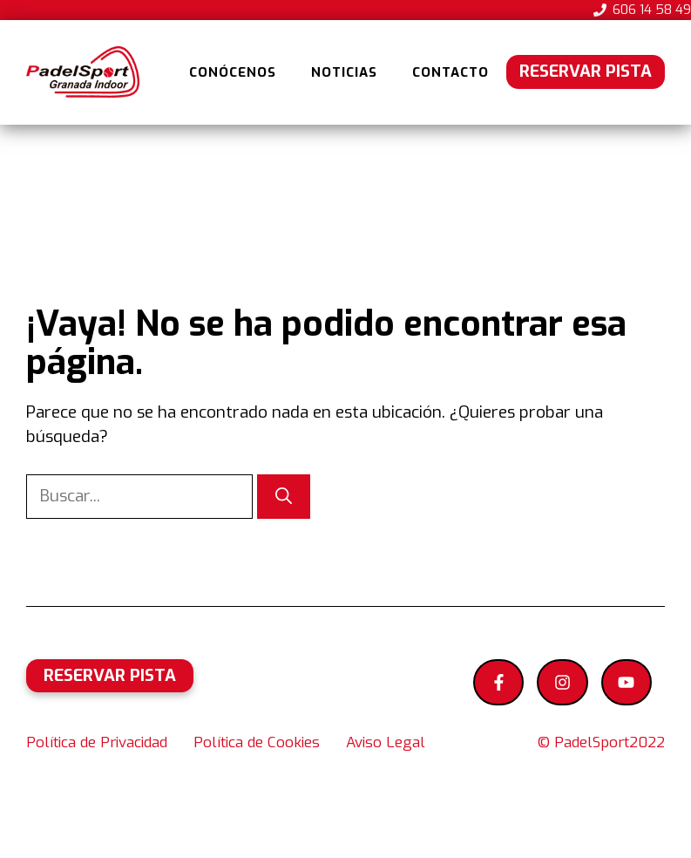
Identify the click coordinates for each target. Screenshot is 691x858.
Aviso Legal (385, 742)
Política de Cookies (256, 742)
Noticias (344, 72)
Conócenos (232, 72)
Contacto (450, 72)
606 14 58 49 (652, 9)
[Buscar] (283, 496)
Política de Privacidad (96, 742)
